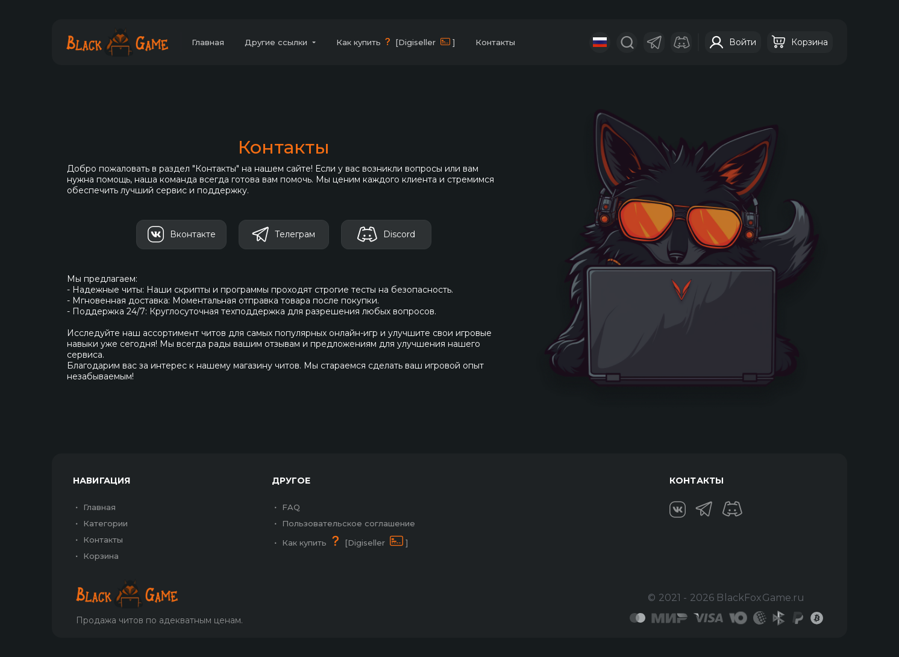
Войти (733, 42)
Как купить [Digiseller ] (395, 42)
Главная (208, 42)
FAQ (286, 507)
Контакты (495, 42)
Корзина (800, 42)
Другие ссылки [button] (277, 42)
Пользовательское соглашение (343, 523)
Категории (100, 523)
